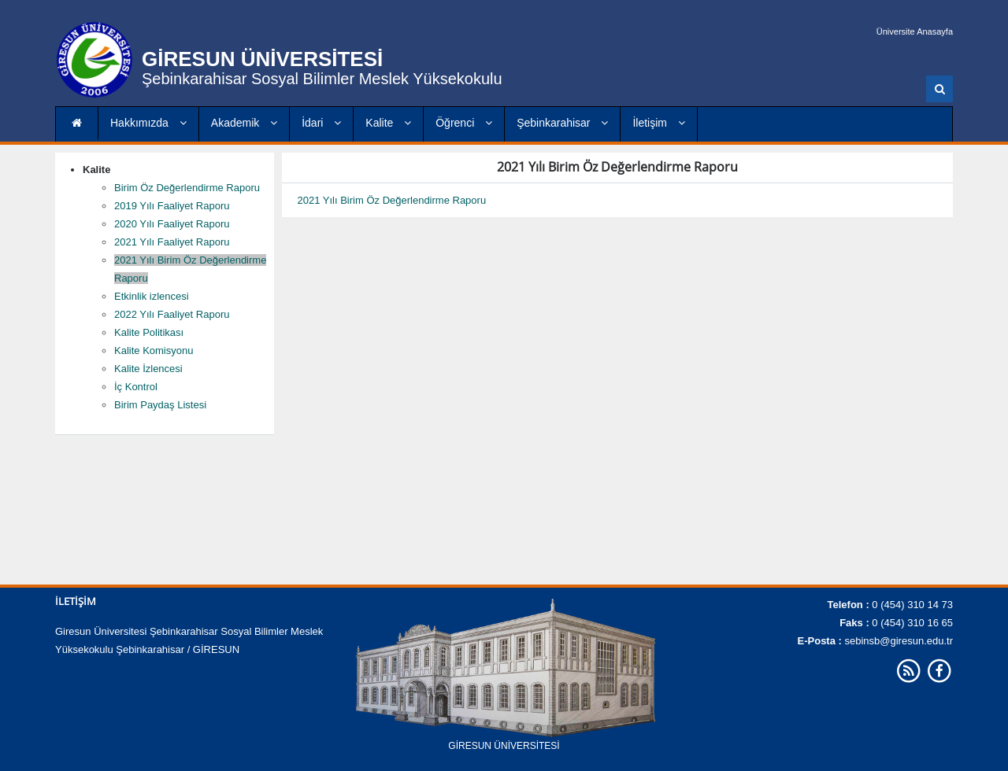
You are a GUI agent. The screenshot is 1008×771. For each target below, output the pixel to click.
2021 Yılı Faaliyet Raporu (171, 242)
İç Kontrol (136, 387)
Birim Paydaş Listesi (160, 405)
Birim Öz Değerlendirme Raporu (187, 188)
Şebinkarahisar (562, 122)
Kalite (388, 122)
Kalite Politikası (148, 332)
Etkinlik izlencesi (151, 296)
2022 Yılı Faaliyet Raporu (171, 314)
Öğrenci (463, 122)
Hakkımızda (148, 122)
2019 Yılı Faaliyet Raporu (171, 206)
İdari (321, 122)
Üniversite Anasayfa (914, 31)
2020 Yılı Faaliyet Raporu (171, 224)
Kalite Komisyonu (153, 350)
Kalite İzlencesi (148, 368)
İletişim (658, 122)
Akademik (244, 122)
